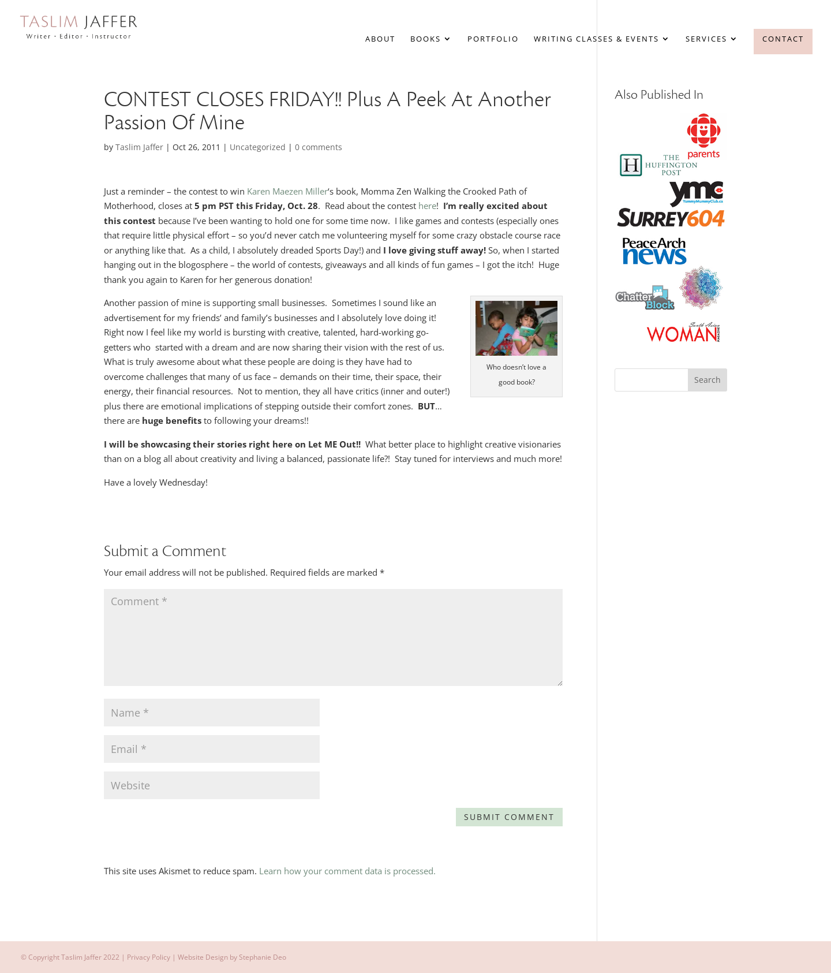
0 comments (318, 146)
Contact (783, 38)
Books (425, 39)
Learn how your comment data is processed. (347, 871)
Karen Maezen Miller (287, 191)
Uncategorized (258, 146)
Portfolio (493, 39)
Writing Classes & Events (596, 39)
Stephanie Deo (262, 957)
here (426, 205)
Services (706, 39)
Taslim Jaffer (139, 146)
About (380, 39)
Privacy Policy (148, 957)
